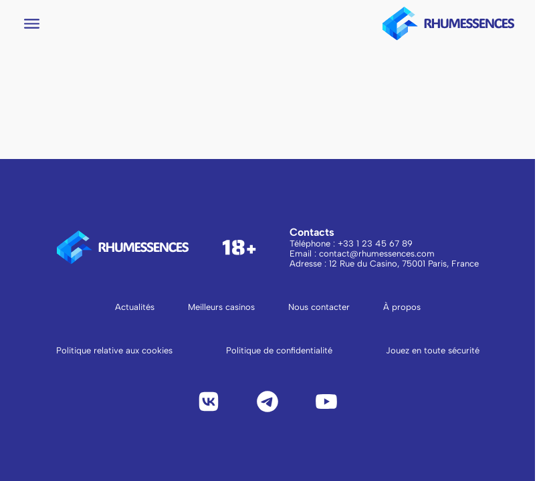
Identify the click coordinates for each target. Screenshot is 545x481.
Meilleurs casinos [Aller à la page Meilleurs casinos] (221, 307)
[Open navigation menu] (31, 23)
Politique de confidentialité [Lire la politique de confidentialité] (279, 350)
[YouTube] (326, 401)
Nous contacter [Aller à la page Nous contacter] (319, 307)
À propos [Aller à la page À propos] (402, 307)
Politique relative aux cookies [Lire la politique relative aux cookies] (114, 350)
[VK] (208, 401)
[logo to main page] (449, 23)
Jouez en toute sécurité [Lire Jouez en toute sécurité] (432, 350)
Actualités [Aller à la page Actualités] (134, 307)
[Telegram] (267, 401)
